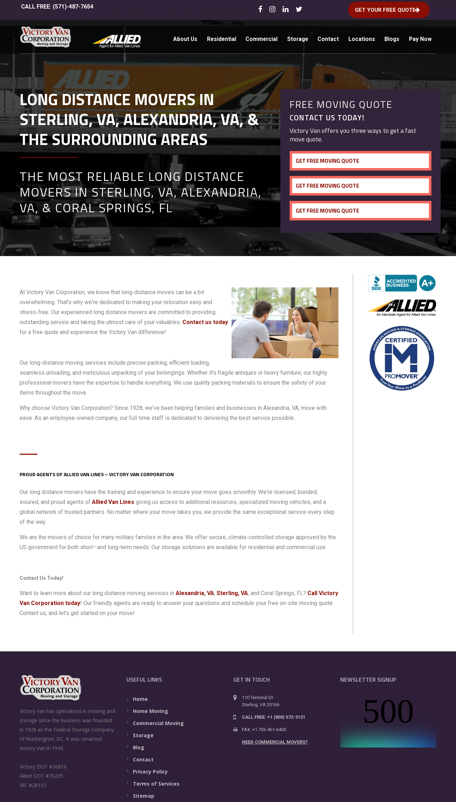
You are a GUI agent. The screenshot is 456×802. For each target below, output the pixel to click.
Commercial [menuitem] (259, 37)
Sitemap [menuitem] (143, 795)
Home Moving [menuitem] (150, 711)
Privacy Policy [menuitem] (150, 771)
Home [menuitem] (140, 699)
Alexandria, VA (195, 593)
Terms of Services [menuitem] (156, 783)
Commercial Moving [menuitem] (158, 723)
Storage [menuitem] (298, 37)
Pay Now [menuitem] (179, 65)
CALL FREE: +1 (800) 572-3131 (273, 717)
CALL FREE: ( (56, 6)
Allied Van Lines (113, 502)
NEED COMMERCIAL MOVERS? (275, 742)
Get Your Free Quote (383, 9)
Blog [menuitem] (138, 747)
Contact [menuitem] (330, 37)
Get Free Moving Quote (329, 160)
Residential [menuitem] (218, 37)
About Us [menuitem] (179, 37)
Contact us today (205, 322)
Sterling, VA (232, 593)
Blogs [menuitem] (396, 37)
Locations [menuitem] (365, 37)
